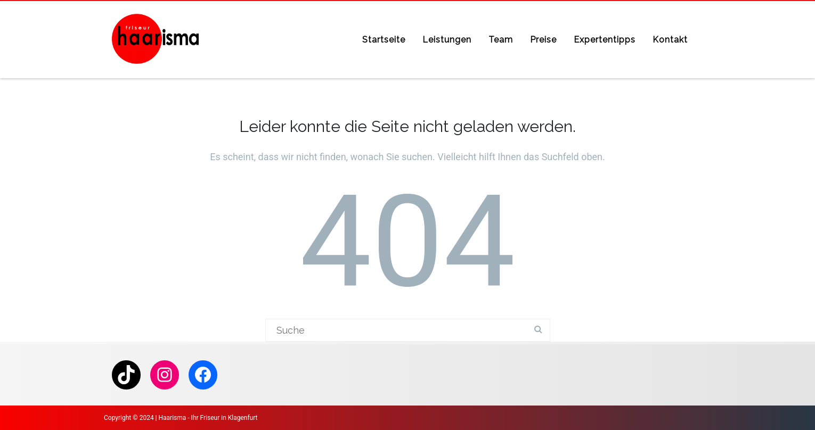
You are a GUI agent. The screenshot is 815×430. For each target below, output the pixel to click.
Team (500, 40)
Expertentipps (604, 40)
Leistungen (446, 40)
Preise (543, 40)
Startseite (383, 40)
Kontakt (670, 40)
